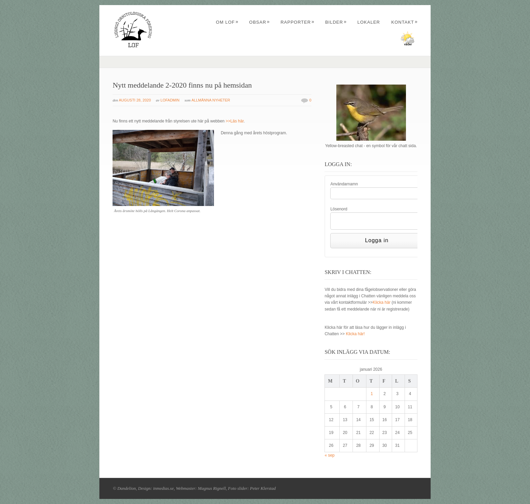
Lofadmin (170, 100)
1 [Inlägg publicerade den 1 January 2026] (372, 393)
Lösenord (338, 209)
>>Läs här (234, 121)
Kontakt (404, 22)
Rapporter (298, 22)
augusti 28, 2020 (135, 100)
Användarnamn (344, 184)
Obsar (259, 22)
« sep (329, 455)
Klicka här (381, 302)
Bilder (336, 22)
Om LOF (227, 22)
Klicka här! (355, 333)
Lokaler (368, 22)
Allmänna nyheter (210, 100)
